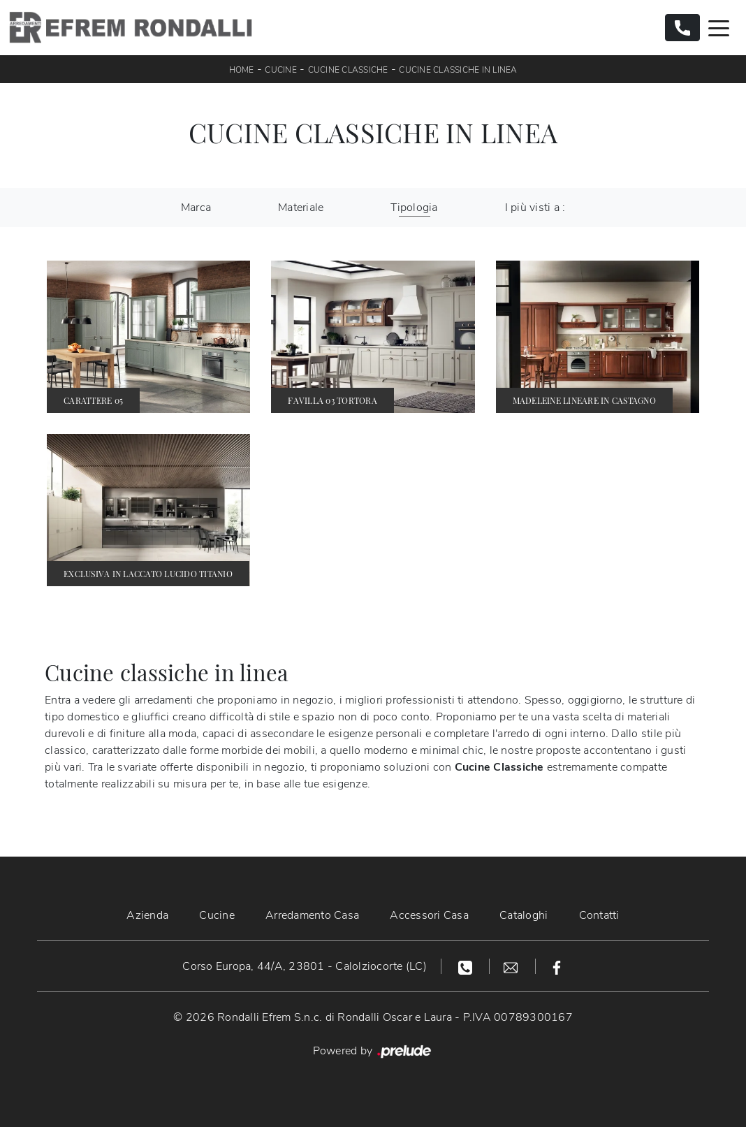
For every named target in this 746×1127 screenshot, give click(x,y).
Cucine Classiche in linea (458, 69)
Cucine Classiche (348, 69)
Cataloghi (523, 915)
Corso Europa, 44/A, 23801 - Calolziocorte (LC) (304, 966)
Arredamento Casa (312, 915)
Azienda (147, 915)
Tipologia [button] (413, 207)
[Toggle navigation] (719, 27)
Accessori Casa (429, 915)
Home (241, 69)
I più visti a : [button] (535, 207)
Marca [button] (196, 207)
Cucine (281, 69)
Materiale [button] (300, 207)
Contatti (599, 915)
